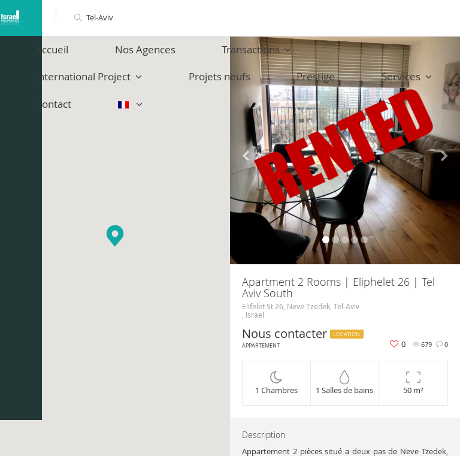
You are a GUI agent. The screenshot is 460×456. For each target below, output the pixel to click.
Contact (264, 95)
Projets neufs (55, 95)
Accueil (40, 55)
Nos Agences (111, 55)
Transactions (200, 55)
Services (197, 95)
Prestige (129, 95)
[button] (115, 236)
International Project (312, 55)
